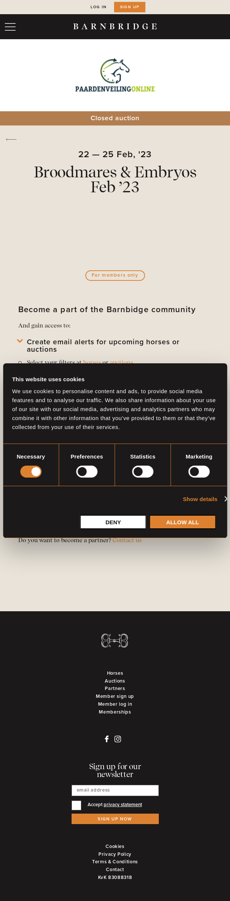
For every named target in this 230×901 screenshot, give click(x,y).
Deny (113, 522)
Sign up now (115, 818)
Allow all (182, 522)
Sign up (129, 6)
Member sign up (115, 696)
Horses (115, 673)
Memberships (115, 712)
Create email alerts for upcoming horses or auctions (103, 346)
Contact (115, 870)
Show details (200, 499)
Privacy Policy (115, 854)
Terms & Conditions (115, 862)
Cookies (115, 846)
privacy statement (123, 805)
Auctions (115, 681)
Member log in (115, 704)
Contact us (127, 541)
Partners (115, 689)
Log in (99, 6)
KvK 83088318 (115, 877)
